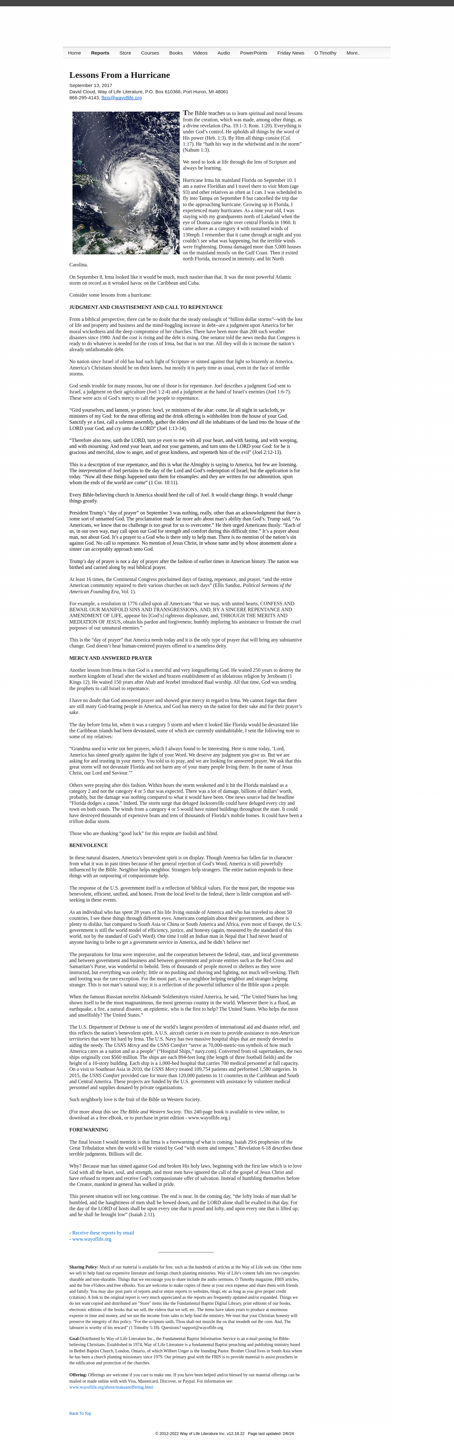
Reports (100, 52)
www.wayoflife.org (91, 1239)
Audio (225, 52)
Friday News (293, 52)
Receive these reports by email (103, 1232)
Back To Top (80, 1413)
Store (126, 52)
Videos (202, 52)
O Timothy (328, 52)
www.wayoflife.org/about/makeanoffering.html (111, 1387)
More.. (357, 52)
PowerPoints (256, 52)
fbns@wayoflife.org (122, 97)
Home (74, 52)
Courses (151, 52)
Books (177, 52)
